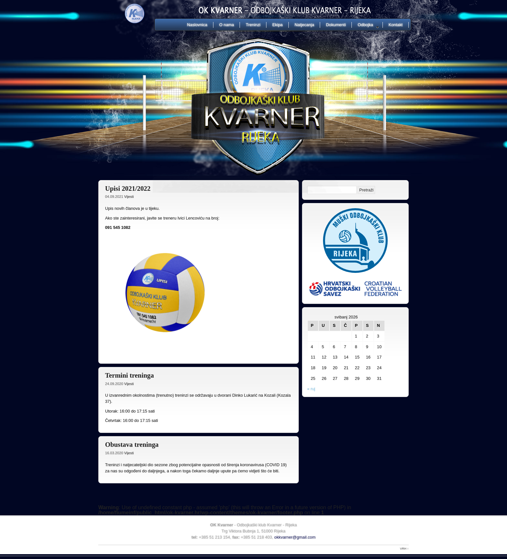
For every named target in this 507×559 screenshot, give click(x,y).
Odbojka (365, 25)
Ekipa (277, 24)
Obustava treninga (131, 444)
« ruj (311, 388)
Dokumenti (336, 24)
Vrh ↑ (404, 548)
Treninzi (253, 24)
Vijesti (129, 197)
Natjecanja (304, 24)
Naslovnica (197, 24)
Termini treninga (129, 375)
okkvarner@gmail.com (295, 537)
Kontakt (396, 24)
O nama (226, 24)
